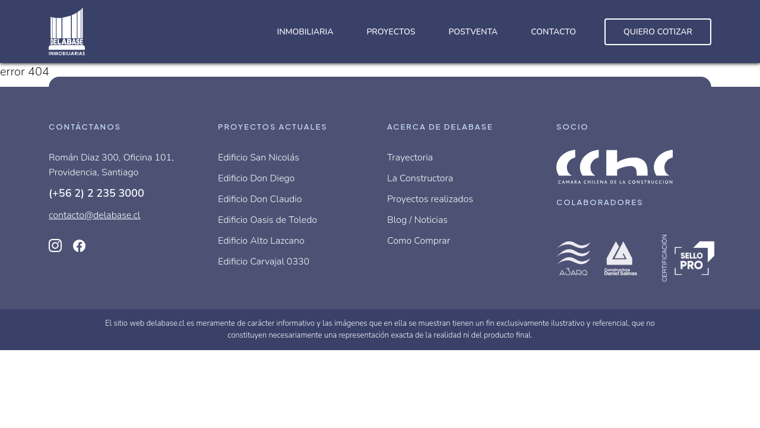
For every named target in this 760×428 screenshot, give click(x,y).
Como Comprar (418, 240)
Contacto (553, 31)
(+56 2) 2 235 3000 (96, 193)
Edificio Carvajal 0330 (263, 261)
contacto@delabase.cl (94, 215)
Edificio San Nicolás (258, 157)
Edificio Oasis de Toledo (267, 219)
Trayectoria (410, 157)
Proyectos (390, 31)
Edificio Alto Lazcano (261, 240)
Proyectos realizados (430, 199)
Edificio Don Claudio (260, 199)
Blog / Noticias (417, 219)
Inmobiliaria (305, 31)
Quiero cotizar (657, 31)
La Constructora (420, 178)
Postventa (473, 31)
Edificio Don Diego (256, 178)
